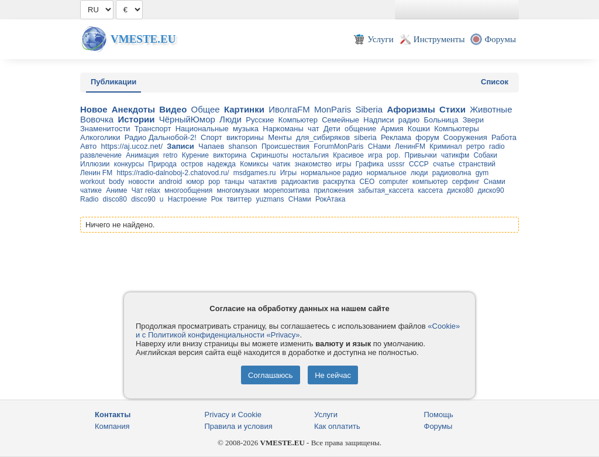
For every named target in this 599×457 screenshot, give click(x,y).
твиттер (239, 199)
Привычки (421, 155)
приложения (333, 190)
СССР (419, 164)
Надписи (378, 119)
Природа (162, 164)
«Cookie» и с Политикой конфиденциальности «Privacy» (298, 330)
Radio (89, 199)
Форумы (438, 426)
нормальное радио (331, 173)
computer (393, 182)
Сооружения (465, 137)
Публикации (113, 81)
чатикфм (455, 155)
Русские (260, 119)
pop (214, 182)
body (116, 182)
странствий (477, 164)
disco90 (143, 199)
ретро (475, 146)
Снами (494, 182)
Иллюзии (95, 164)
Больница (441, 119)
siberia (365, 137)
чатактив (263, 182)
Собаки (485, 155)
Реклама (396, 137)
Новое (94, 109)
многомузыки (238, 190)
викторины (245, 137)
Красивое (348, 155)
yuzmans (270, 199)
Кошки (419, 128)
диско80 (460, 190)
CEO (366, 182)
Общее (205, 109)
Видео (173, 109)
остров (192, 164)
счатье (444, 164)
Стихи (452, 109)
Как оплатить (337, 426)
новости (141, 182)
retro (170, 155)
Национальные (202, 128)
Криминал (445, 146)
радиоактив (300, 182)
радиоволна (451, 173)
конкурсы (129, 164)
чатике (91, 190)
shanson (243, 146)
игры (343, 164)
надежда (221, 164)
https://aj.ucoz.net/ (132, 146)
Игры (288, 173)
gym (482, 173)
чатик (281, 164)
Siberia (369, 109)
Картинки (244, 109)
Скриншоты (269, 155)
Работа (504, 137)
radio (497, 146)
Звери (473, 119)
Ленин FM (96, 173)
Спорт (211, 137)
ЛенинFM (410, 146)
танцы (234, 182)
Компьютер (298, 119)
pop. (393, 155)
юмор (195, 182)
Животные (491, 109)
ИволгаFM (289, 109)
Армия (391, 128)
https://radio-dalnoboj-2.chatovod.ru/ (172, 173)
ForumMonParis (338, 146)
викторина (229, 155)
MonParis (332, 109)
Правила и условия (239, 426)
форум (427, 137)
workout (92, 182)
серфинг (466, 182)
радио (409, 119)
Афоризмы (411, 109)
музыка (246, 128)
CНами (299, 199)
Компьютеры (456, 128)
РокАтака (330, 199)
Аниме (116, 190)
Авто (88, 146)
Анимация (142, 155)
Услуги (326, 414)
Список (494, 81)
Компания (112, 426)
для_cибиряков (323, 137)
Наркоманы (283, 128)
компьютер (430, 182)
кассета (430, 190)
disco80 (115, 199)
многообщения (188, 190)
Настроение (187, 199)
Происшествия (285, 146)
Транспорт (153, 128)
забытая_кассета (386, 190)
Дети (331, 128)
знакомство (313, 164)
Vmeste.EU (143, 39)
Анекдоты (133, 109)
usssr (396, 164)
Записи (180, 146)
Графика (370, 164)
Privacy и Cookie (233, 414)
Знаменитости (105, 128)
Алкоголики (100, 137)
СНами (379, 146)
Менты (280, 137)
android (170, 182)
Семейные (340, 119)
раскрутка (339, 182)
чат (313, 128)
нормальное (387, 173)
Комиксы (254, 164)
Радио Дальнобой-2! (161, 137)
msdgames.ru (254, 173)
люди (419, 173)
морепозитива (287, 190)
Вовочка (96, 119)
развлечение (101, 155)
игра (375, 155)
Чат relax (146, 190)
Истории (136, 119)
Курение (195, 155)
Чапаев (211, 146)
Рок (216, 199)
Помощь (438, 414)
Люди (230, 119)
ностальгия (310, 155)
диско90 (490, 190)
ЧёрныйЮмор (187, 119)
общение (360, 128)
